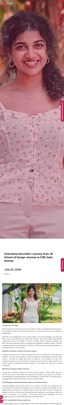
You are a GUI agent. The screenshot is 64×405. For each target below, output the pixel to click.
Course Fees (62, 265)
